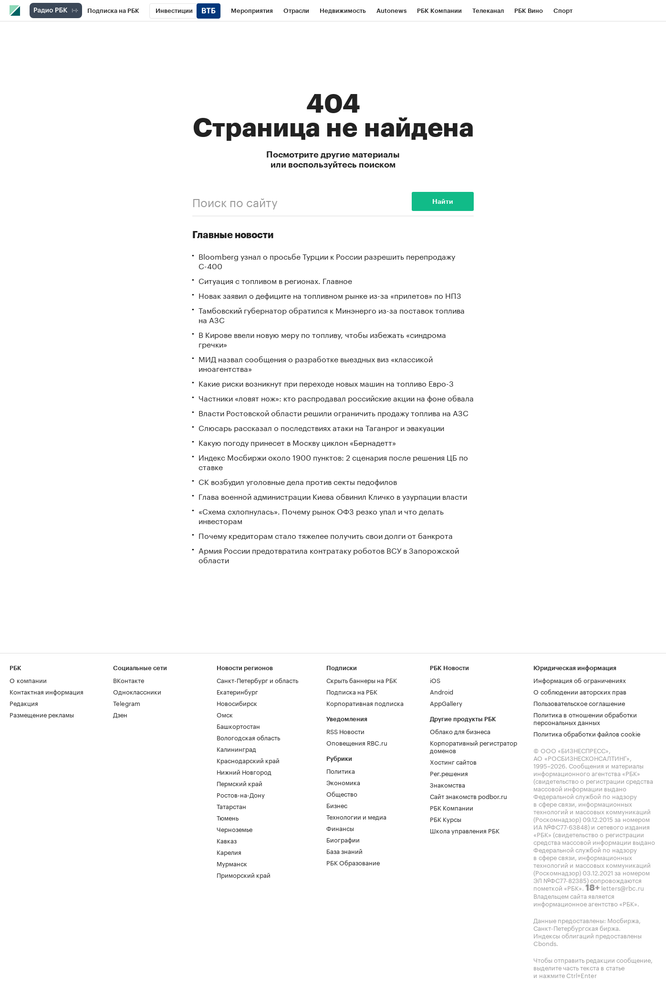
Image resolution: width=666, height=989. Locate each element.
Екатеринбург (237, 691)
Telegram (126, 702)
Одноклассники (137, 691)
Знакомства (447, 784)
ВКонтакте (128, 679)
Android (441, 691)
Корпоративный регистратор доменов (473, 746)
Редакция (24, 702)
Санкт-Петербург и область (257, 679)
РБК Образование (353, 862)
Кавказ (227, 840)
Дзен (120, 714)
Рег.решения (449, 773)
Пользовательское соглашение (579, 702)
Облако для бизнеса (460, 731)
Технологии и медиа (356, 816)
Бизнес (336, 805)
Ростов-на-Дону (241, 794)
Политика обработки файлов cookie (587, 733)
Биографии (343, 839)
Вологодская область (248, 737)
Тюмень (228, 817)
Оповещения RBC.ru (356, 742)
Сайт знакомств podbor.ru (468, 795)
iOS (435, 679)
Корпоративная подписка (365, 702)
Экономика (343, 782)
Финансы (340, 827)
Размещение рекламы (42, 714)
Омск (225, 714)
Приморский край (244, 874)
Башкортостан (238, 725)
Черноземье (234, 828)
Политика (340, 770)
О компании (28, 679)
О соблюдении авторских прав (579, 691)
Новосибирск (237, 702)
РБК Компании (451, 807)
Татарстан (231, 805)
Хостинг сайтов (453, 761)
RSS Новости (345, 731)
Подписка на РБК (351, 691)
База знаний (344, 850)
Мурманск (232, 863)
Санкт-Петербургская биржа (576, 927)
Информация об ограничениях (579, 679)
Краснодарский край (248, 760)
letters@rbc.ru (622, 887)
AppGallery (446, 702)
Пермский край (239, 783)
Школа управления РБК (465, 830)
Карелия (229, 851)
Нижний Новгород (244, 771)
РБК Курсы (445, 818)
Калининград (236, 748)
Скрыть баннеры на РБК (361, 679)
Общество (341, 793)
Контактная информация (46, 691)
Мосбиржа (623, 920)
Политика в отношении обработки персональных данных (585, 717)
